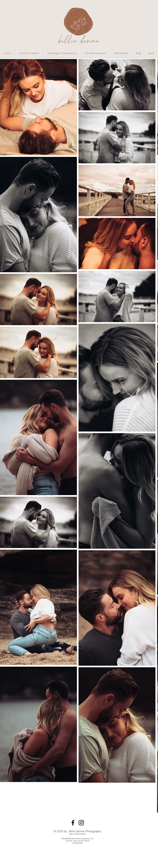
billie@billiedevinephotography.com (77, 838)
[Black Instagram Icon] (81, 822)
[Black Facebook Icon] (72, 822)
